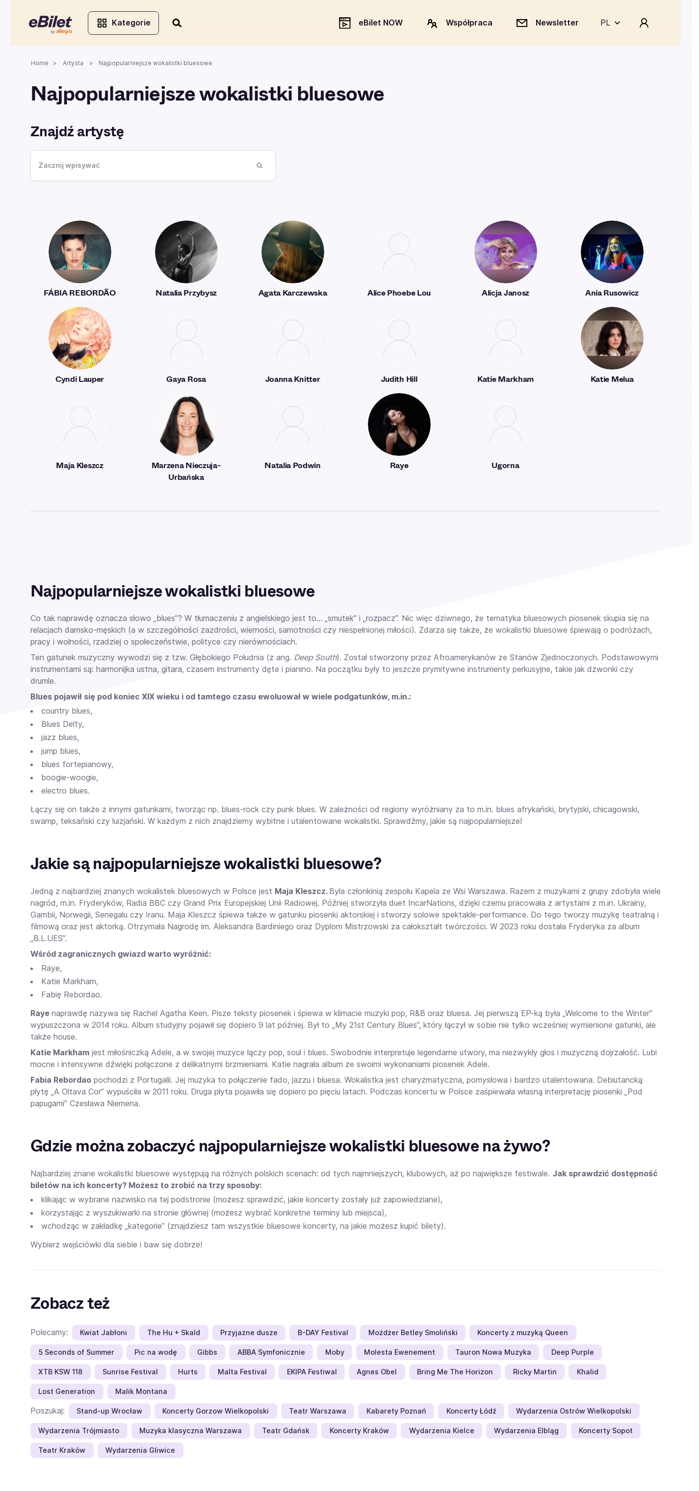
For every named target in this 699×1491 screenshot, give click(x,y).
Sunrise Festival (130, 1373)
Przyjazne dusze (249, 1334)
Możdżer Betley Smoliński (413, 1334)
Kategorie (125, 23)
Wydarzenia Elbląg (526, 1432)
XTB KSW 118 (60, 1373)
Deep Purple (572, 1353)
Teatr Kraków (61, 1451)
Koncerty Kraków (359, 1432)
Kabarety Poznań (396, 1412)
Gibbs (207, 1353)
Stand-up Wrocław (109, 1412)
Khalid (587, 1373)
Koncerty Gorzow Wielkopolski (215, 1412)
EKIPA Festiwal (312, 1373)
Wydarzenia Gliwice (140, 1451)
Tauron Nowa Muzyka (493, 1353)
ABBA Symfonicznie (271, 1353)
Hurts (188, 1373)
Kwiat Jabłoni (103, 1334)
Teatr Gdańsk (286, 1432)
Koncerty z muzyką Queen (522, 1334)
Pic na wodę (155, 1353)
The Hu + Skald (173, 1334)
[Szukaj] (179, 23)
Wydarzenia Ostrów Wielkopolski (573, 1412)
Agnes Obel (377, 1373)
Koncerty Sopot (606, 1432)
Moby (334, 1353)
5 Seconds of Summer (76, 1353)
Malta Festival (242, 1373)
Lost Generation (66, 1393)
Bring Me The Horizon (455, 1373)
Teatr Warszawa (317, 1412)
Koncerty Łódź (471, 1412)
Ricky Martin (535, 1373)
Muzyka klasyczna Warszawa (190, 1432)
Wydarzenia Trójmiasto (78, 1432)
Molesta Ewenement (399, 1353)
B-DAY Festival (323, 1334)
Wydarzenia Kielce (441, 1432)
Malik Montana (141, 1393)
